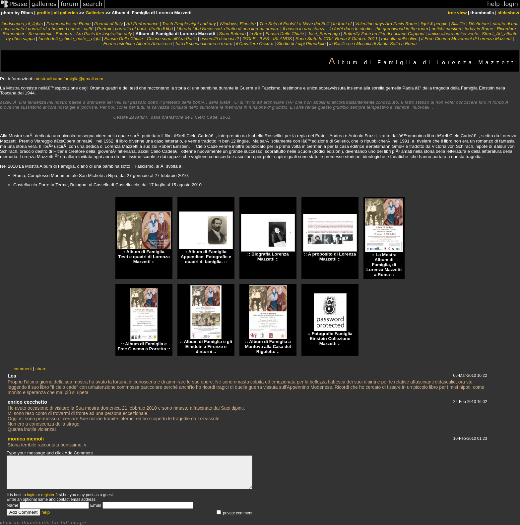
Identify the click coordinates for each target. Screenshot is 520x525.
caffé (89, 28)
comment (23, 368)
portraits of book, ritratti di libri (144, 28)
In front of (342, 23)
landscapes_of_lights (21, 23)
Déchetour (479, 23)
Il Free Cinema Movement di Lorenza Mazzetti (466, 38)
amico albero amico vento (453, 33)
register (47, 495)
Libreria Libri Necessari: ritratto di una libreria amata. (227, 28)
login (31, 495)
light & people (434, 23)
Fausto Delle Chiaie (284, 33)
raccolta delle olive (399, 38)
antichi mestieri (446, 28)
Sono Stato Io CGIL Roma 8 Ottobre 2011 (336, 38)
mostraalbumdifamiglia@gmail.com (68, 78)
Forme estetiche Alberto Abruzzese (137, 43)
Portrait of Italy (108, 23)
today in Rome (479, 28)
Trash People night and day (189, 23)
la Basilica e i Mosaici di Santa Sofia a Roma (373, 43)
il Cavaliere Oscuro (255, 43)
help (45, 512)
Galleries (95, 12)
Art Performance (142, 23)
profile (43, 12)
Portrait (104, 28)
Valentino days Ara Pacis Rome (386, 23)
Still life (458, 23)
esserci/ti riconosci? (219, 38)
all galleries (66, 12)
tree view (457, 12)
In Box (255, 33)
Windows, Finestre (238, 23)
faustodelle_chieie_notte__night (69, 38)
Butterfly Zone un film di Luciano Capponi (384, 33)
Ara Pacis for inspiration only (104, 33)
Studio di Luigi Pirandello (301, 43)
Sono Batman (232, 33)
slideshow (508, 12)
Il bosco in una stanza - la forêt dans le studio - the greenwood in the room (355, 28)
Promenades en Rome (68, 23)
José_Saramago (324, 33)
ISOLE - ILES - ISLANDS (267, 38)
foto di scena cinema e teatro (204, 43)
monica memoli (26, 438)
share (40, 368)
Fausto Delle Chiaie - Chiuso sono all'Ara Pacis (150, 38)
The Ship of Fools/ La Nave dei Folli (294, 23)
